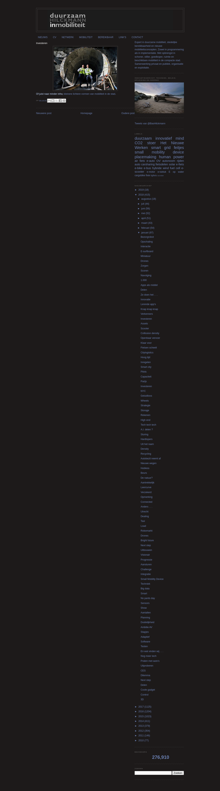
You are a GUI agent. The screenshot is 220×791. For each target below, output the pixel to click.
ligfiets (154, 175)
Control (144, 694)
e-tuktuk (162, 171)
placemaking (145, 157)
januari (145, 232)
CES (143, 670)
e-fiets (180, 164)
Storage (145, 410)
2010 (141, 740)
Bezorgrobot (147, 237)
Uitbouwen (146, 550)
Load (143, 526)
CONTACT (137, 37)
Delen (144, 289)
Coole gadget (148, 689)
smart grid (161, 147)
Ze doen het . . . (149, 294)
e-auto (150, 160)
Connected (146, 502)
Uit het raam (147, 444)
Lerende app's (148, 304)
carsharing (148, 164)
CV (54, 37)
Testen (144, 646)
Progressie (146, 559)
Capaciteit (146, 376)
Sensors (145, 603)
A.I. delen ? (147, 429)
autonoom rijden (173, 160)
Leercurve (146, 487)
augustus (146, 199)
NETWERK (68, 37)
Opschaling (147, 241)
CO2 (139, 143)
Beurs (144, 473)
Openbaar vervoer (150, 338)
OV (159, 160)
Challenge (146, 569)
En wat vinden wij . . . (152, 651)
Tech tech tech (148, 424)
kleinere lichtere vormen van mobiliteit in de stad (89, 94)
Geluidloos (146, 395)
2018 (141, 194)
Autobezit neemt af (151, 458)
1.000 (144, 280)
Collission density (150, 333)
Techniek (145, 583)
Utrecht (144, 511)
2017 (141, 706)
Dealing (145, 516)
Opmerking (147, 497)
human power (171, 157)
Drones (144, 261)
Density (145, 448)
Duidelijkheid (147, 622)
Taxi (143, 521)
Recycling (146, 453)
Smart (144, 593)
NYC (143, 391)
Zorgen (144, 265)
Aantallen (146, 612)
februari (145, 228)
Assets (144, 323)
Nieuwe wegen (149, 463)
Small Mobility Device (152, 579)
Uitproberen (147, 665)
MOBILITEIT (86, 37)
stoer (151, 143)
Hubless (145, 468)
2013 (141, 726)
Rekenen (145, 415)
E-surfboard (147, 251)
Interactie (146, 246)
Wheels (145, 400)
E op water (176, 171)
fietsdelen (162, 164)
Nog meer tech (149, 656)
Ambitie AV (146, 627)
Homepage (86, 113)
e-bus (147, 168)
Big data (145, 588)
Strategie (145, 405)
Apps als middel (149, 285)
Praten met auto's (150, 661)
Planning (145, 617)
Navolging (146, 275)
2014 (141, 721)
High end (145, 420)
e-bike (139, 168)
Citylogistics (147, 352)
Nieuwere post (43, 113)
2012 (141, 730)
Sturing (144, 434)
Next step (146, 545)
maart (144, 223)
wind (166, 168)
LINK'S (122, 37)
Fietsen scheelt (149, 347)
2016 (141, 711)
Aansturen (146, 564)
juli (143, 203)
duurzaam (143, 138)
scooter (161, 175)
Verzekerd (146, 492)
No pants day (148, 598)
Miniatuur (146, 256)
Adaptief (145, 637)
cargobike (140, 175)
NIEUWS (43, 37)
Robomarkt (147, 530)
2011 (141, 735)
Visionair (145, 554)
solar (172, 164)
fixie (148, 175)
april (143, 218)
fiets (142, 160)
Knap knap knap (149, 309)
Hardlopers (147, 439)
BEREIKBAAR (105, 37)
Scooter (145, 328)
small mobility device (159, 152)
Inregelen (146, 362)
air (136, 160)
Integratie (146, 574)
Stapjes (145, 632)
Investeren (146, 318)
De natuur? (147, 477)
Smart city (146, 367)
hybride (157, 168)
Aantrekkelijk (147, 482)
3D (142, 699)
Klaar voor (146, 343)
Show (144, 608)
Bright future (147, 540)
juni (143, 208)
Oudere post (128, 113)
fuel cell (175, 168)
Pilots (144, 371)
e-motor (151, 171)
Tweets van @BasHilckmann (150, 123)
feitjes (179, 147)
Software (145, 641)
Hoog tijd (145, 357)
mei (143, 213)
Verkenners (147, 314)
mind (180, 138)
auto (137, 164)
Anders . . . (146, 506)
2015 (141, 716)
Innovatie (146, 299)
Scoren (144, 270)
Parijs (144, 381)
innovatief (163, 138)
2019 (141, 189)
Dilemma (145, 675)
